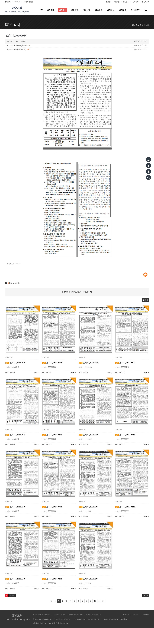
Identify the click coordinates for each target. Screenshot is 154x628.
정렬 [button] (146, 595)
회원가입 (117, 2)
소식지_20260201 (88, 579)
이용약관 (47, 614)
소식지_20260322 (125, 435)
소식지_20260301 (88, 507)
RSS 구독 (17, 2)
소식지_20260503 (52, 363)
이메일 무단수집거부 (75, 614)
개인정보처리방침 (59, 614)
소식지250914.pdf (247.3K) (77, 49)
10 (95, 601)
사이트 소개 (37, 614)
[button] (145, 300)
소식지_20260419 (125, 363)
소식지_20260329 (88, 435)
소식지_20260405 (52, 435)
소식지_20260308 (52, 507)
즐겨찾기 (8, 2)
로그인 (108, 2)
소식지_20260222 (125, 507)
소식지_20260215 (15, 579)
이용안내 (126, 614)
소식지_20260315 (15, 507)
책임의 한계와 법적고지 (93, 614)
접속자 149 (145, 2)
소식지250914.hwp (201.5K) (77, 46)
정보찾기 (126, 2)
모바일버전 (145, 614)
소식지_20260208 (52, 579)
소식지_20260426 (88, 363)
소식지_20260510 (15, 363)
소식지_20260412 (15, 435)
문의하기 (135, 614)
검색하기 (135, 2)
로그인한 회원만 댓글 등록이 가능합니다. (77, 292)
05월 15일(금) (28, 2)
